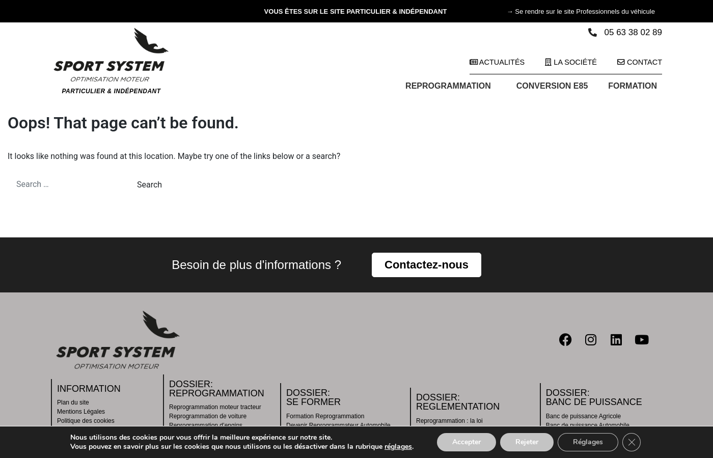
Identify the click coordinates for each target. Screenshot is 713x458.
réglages (398, 446)
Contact (639, 62)
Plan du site (73, 402)
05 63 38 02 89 (633, 32)
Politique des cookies (86, 420)
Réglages (588, 442)
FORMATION (635, 86)
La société (571, 62)
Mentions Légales (81, 411)
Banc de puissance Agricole (583, 416)
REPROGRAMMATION (450, 86)
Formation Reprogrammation (325, 416)
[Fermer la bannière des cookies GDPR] (631, 442)
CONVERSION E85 (552, 86)
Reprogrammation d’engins (205, 425)
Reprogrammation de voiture (207, 416)
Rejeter (526, 442)
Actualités (497, 62)
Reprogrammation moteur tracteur (215, 407)
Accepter (466, 442)
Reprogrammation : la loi (449, 420)
